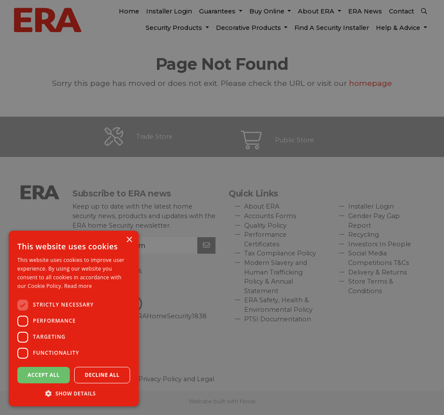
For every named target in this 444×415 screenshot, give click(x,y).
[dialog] (222, 207)
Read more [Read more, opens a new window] (78, 286)
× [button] (129, 240)
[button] (73, 393)
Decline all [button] (102, 375)
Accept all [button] (44, 375)
